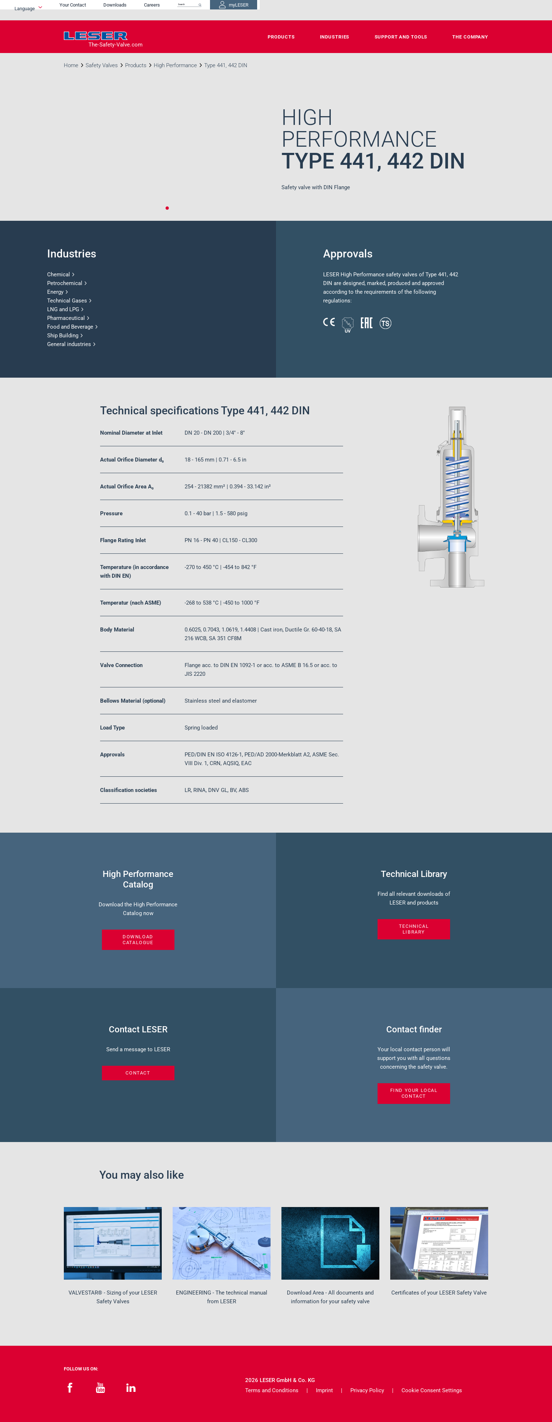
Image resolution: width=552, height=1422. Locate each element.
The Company (470, 37)
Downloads (319, 10)
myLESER (464, 10)
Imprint (324, 1390)
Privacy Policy (367, 1390)
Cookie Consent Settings (431, 1390)
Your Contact (277, 10)
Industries (335, 37)
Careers (356, 10)
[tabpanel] (167, 156)
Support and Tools (401, 37)
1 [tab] (167, 208)
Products (281, 37)
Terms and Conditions (271, 1390)
